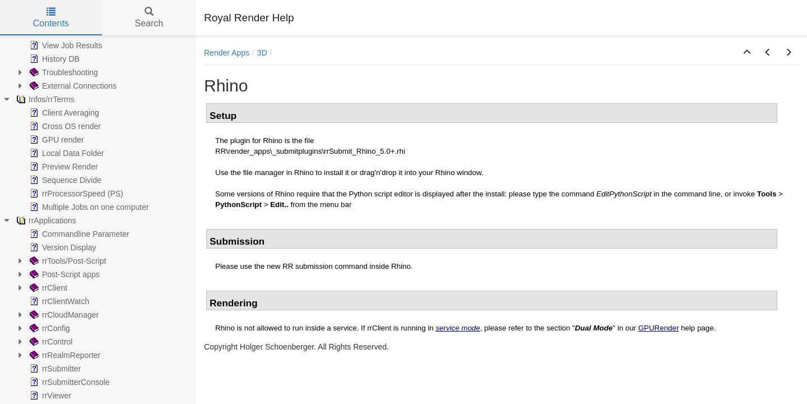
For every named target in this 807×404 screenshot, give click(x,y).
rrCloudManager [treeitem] (63, 315)
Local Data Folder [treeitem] (65, 153)
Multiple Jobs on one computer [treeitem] (88, 207)
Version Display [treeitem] (61, 247)
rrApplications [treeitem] (45, 220)
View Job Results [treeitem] (64, 45)
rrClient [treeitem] (47, 288)
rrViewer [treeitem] (49, 395)
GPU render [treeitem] (55, 139)
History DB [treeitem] (53, 59)
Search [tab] (148, 17)
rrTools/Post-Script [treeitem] (66, 261)
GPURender (658, 328)
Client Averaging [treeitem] (63, 113)
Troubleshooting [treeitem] (62, 72)
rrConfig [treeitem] (48, 328)
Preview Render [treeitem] (62, 166)
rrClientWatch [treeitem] (58, 301)
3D (262, 52)
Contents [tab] (51, 17)
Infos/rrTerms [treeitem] (44, 99)
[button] (747, 53)
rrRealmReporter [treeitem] (63, 355)
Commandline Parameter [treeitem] (78, 234)
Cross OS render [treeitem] (64, 126)
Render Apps (226, 52)
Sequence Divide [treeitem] (64, 180)
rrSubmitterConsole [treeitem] (68, 382)
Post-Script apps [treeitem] (63, 274)
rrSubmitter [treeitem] (54, 368)
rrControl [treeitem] (49, 341)
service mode (457, 328)
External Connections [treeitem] (72, 86)
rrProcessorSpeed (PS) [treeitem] (75, 193)
